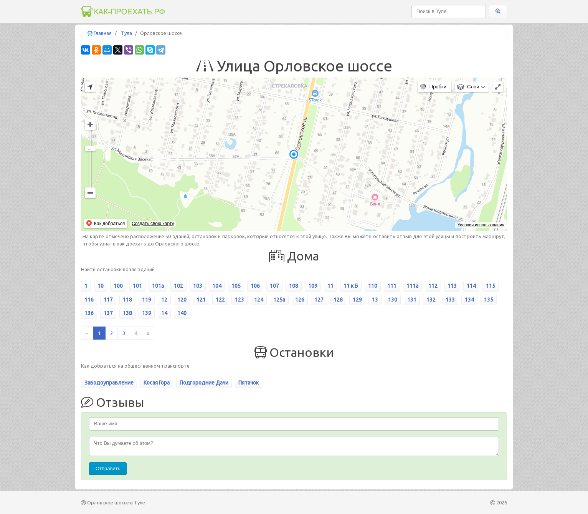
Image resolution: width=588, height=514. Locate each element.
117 (108, 300)
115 (490, 286)
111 (391, 286)
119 (146, 300)
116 (89, 300)
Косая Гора (157, 383)
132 (431, 300)
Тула (126, 33)
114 (471, 286)
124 (258, 300)
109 (312, 286)
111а (412, 286)
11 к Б (351, 286)
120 (182, 300)
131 (411, 300)
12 (164, 300)
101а (158, 286)
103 (197, 286)
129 (357, 300)
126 (299, 300)
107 (274, 286)
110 (372, 286)
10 (100, 286)
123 (239, 300)
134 (469, 300)
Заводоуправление (109, 383)
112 (433, 286)
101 (137, 286)
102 (178, 286)
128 (338, 300)
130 (392, 300)
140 (182, 313)
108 (293, 286)
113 (452, 286)
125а (279, 300)
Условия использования (481, 224)
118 (127, 300)
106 (255, 286)
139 (146, 313)
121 (201, 300)
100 (118, 286)
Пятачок (248, 383)
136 (89, 313)
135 (488, 300)
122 (220, 300)
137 (108, 313)
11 (330, 286)
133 (450, 300)
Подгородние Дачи (204, 383)
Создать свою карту (153, 223)
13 (375, 300)
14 (164, 313)
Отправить (108, 468)
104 (216, 286)
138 (127, 313)
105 (236, 286)
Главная (103, 33)
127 (319, 300)
